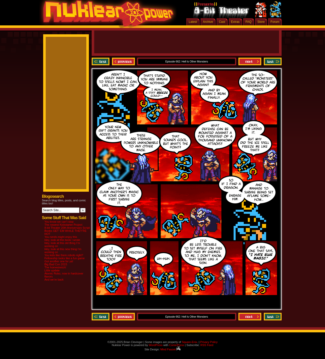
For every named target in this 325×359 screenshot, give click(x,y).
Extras (235, 22)
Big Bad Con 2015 (55, 264)
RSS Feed (206, 345)
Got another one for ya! (58, 261)
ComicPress (176, 345)
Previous (123, 61)
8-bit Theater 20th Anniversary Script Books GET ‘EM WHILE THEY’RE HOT (67, 230)
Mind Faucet (170, 349)
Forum (274, 22)
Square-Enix (189, 342)
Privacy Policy (208, 342)
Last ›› (272, 61)
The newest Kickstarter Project (63, 224)
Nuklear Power (106, 15)
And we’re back (53, 279)
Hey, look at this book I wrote (62, 239)
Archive (208, 22)
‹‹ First (101, 61)
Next (250, 61)
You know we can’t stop (59, 221)
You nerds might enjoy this (60, 236)
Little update (52, 270)
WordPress (155, 345)
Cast (222, 22)
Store (261, 22)
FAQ (249, 22)
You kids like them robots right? (63, 255)
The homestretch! (55, 267)
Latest (193, 22)
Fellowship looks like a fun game (64, 258)
